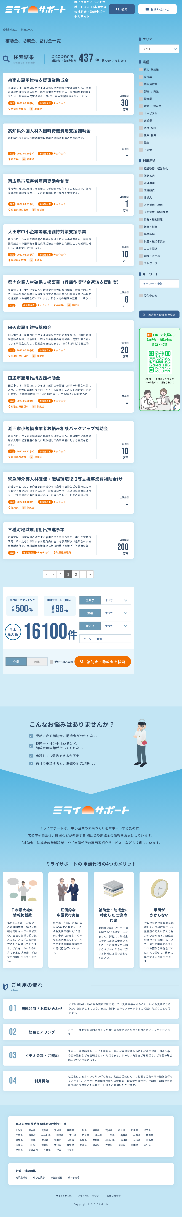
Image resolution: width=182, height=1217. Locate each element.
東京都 (32, 1135)
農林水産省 (74, 1177)
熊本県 (134, 1145)
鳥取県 (124, 1140)
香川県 (57, 1145)
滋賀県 (44, 1140)
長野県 (124, 1135)
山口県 (32, 1145)
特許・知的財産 (153, 219)
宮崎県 (19, 1149)
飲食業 (148, 99)
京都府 (57, 1140)
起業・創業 (150, 226)
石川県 (85, 1135)
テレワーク (150, 263)
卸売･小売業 (151, 91)
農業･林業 (150, 135)
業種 (90, 613)
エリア (90, 600)
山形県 (83, 1130)
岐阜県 (136, 1135)
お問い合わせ (114, 1195)
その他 (148, 150)
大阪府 (70, 1140)
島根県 (136, 1140)
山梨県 (111, 1135)
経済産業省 (21, 1177)
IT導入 (148, 197)
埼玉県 (147, 1130)
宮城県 (57, 1130)
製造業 (148, 77)
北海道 (19, 1130)
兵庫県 (83, 1140)
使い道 (90, 626)
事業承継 (149, 234)
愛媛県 (70, 1145)
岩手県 (44, 1130)
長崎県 (121, 1145)
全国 (59, 1149)
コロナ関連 (150, 248)
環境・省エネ (152, 256)
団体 (37, 662)
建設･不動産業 (152, 106)
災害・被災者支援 (154, 241)
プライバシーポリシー (89, 1195)
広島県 (19, 1145)
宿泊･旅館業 (151, 69)
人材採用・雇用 (153, 205)
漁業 (146, 142)
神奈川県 (46, 1135)
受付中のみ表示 (63, 662)
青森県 (32, 1130)
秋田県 (70, 1130)
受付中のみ (150, 295)
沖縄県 (47, 1149)
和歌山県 (110, 1140)
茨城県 (108, 1130)
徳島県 (44, 1145)
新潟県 (60, 1135)
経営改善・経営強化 (156, 168)
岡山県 (149, 1140)
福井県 (98, 1135)
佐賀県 (108, 1145)
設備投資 (149, 190)
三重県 (32, 1140)
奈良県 (96, 1140)
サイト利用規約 (64, 1195)
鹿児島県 (33, 1149)
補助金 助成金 (10, 29)
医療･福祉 (150, 128)
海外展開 (149, 183)
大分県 (147, 1145)
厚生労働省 (56, 1177)
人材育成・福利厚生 (156, 212)
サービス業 (150, 113)
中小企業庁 (39, 1177)
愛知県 (19, 1140)
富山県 (72, 1135)
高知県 (83, 1145)
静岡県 (149, 1135)
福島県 (96, 1130)
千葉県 (19, 1135)
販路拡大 (149, 175)
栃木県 (121, 1130)
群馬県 (134, 1130)
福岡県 (96, 1145)
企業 (16, 661)
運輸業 (148, 120)
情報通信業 (150, 84)
